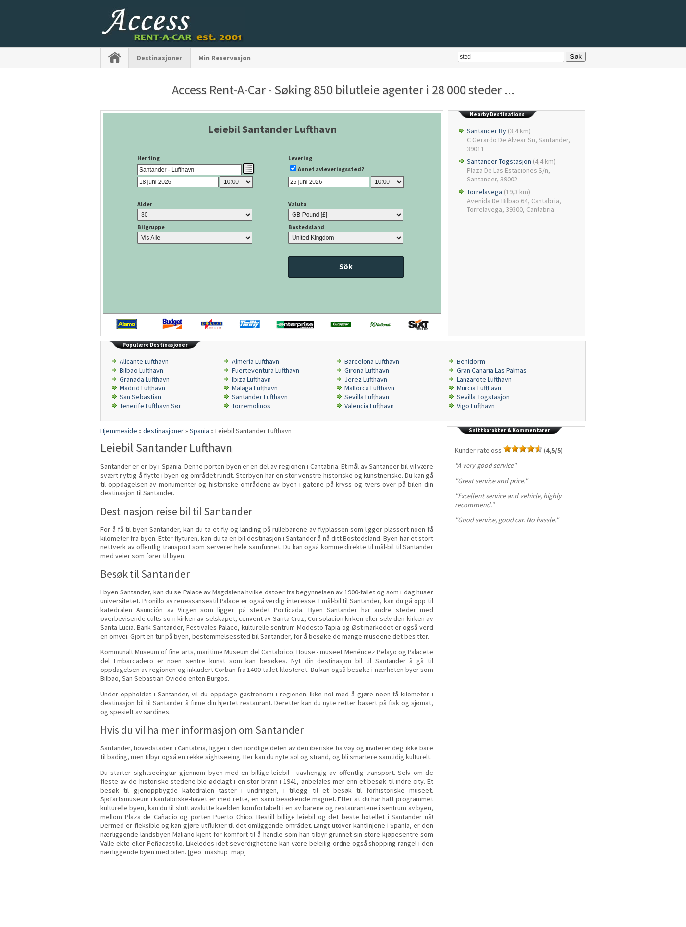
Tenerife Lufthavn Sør (150, 405)
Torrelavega (484, 191)
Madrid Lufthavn (142, 388)
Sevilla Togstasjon (483, 396)
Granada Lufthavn (145, 379)
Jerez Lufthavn (365, 379)
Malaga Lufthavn (255, 388)
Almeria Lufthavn (255, 361)
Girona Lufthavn (366, 370)
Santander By (486, 131)
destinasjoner (159, 57)
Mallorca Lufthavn (369, 388)
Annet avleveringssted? (331, 169)
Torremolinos (251, 405)
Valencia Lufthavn (369, 405)
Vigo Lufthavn (476, 405)
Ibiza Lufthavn (251, 379)
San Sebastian (140, 396)
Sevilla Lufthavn (366, 396)
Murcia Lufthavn (479, 388)
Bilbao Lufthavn (141, 370)
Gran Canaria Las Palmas (492, 370)
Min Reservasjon (224, 57)
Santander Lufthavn (260, 396)
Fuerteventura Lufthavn (265, 370)
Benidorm (471, 361)
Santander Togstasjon (499, 161)
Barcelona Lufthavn (371, 361)
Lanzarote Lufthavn (484, 379)
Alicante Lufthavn (144, 361)
